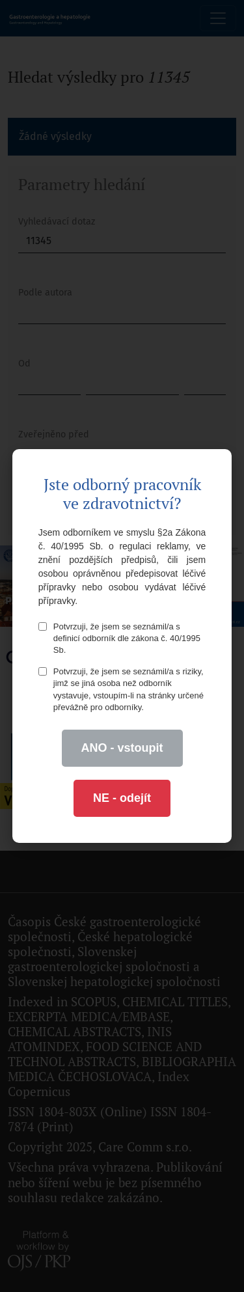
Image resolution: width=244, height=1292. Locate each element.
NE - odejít (122, 797)
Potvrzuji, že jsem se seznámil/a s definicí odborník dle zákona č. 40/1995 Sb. (119, 638)
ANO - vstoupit (122, 747)
